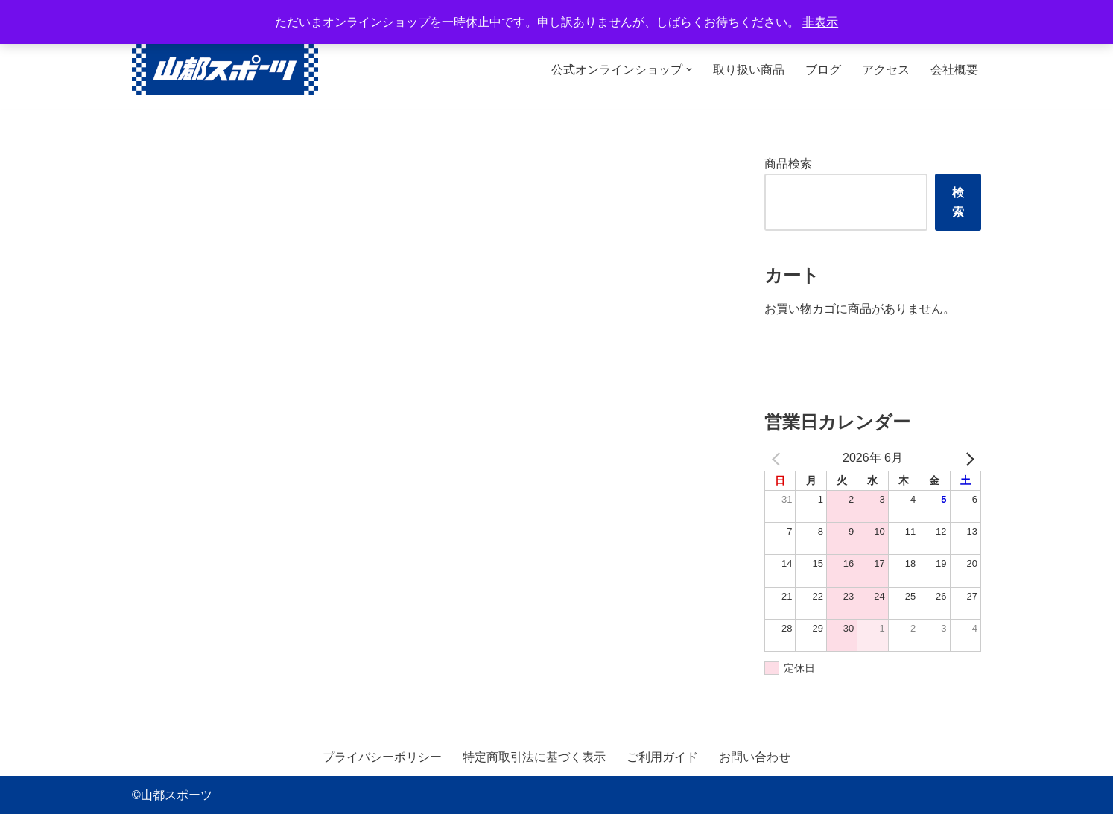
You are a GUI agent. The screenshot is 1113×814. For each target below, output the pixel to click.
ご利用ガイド (662, 757)
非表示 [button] (820, 22)
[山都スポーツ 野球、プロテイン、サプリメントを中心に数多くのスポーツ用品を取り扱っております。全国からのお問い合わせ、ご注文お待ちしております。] (225, 69)
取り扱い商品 (748, 69)
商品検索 (788, 163)
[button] (689, 69)
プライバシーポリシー (382, 757)
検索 (958, 202)
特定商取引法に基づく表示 (534, 757)
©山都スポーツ (172, 795)
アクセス (886, 69)
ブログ (823, 69)
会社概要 (954, 69)
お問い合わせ (754, 757)
